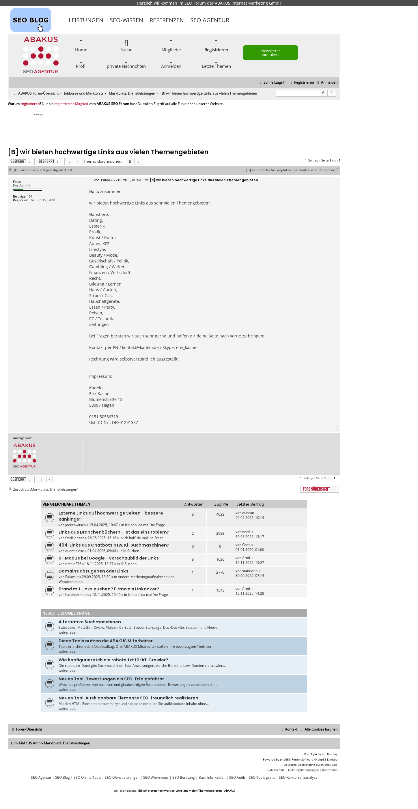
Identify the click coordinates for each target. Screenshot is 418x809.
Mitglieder (171, 45)
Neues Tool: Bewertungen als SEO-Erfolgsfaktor (111, 679)
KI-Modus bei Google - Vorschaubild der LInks (109, 558)
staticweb (249, 570)
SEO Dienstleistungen (122, 777)
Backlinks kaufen (212, 777)
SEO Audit (237, 777)
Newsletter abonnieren (271, 52)
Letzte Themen (216, 61)
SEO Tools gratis (262, 777)
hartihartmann (77, 594)
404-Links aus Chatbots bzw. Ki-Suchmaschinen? (114, 545)
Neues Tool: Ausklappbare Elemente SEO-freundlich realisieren (128, 698)
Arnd (246, 557)
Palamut (72, 576)
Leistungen (86, 20)
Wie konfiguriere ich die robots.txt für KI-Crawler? (113, 660)
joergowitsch (75, 524)
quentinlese (74, 550)
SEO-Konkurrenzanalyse (298, 777)
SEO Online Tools (87, 777)
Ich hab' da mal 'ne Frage (145, 524)
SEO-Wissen (126, 20)
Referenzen (167, 20)
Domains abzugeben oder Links (93, 571)
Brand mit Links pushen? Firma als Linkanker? (109, 589)
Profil (81, 61)
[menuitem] (326, 83)
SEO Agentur (209, 20)
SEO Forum (195, 3)
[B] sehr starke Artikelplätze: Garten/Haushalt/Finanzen (293, 170)
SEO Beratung (183, 777)
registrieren (30, 104)
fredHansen (74, 537)
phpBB (284, 759)
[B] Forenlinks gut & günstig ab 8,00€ (43, 170)
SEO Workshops (156, 777)
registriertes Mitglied (71, 104)
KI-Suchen (131, 550)
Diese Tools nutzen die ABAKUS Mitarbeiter (106, 641)
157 (29, 196)
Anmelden (171, 61)
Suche (126, 45)
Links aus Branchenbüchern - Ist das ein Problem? (114, 532)
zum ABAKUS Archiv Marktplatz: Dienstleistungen (50, 743)
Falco (17, 181)
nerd (246, 531)
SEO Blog (62, 777)
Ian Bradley (329, 754)
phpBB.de (330, 765)
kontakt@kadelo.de (140, 347)
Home (81, 45)
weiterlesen (68, 632)
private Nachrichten (126, 61)
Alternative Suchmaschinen (90, 622)
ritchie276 (73, 563)
